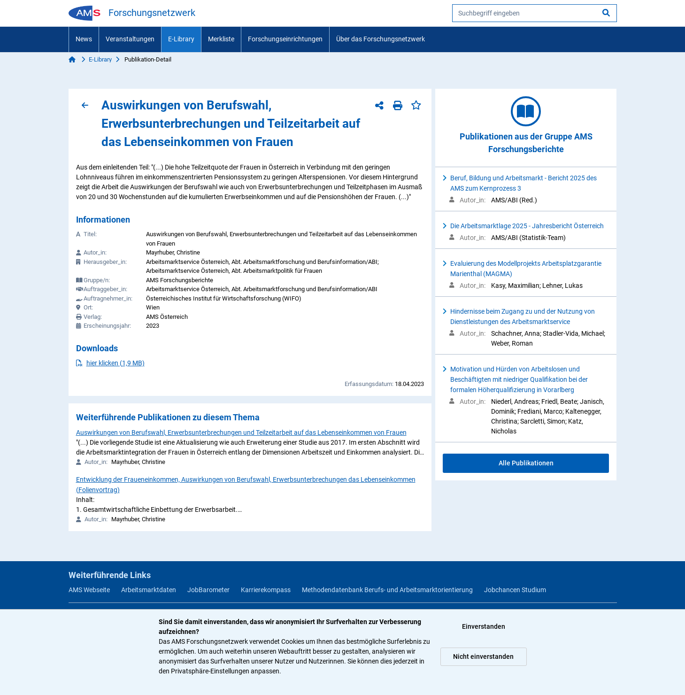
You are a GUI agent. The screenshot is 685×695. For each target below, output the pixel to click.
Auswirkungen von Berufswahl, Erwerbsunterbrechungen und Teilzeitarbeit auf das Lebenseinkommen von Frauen (241, 432)
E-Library (181, 39)
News (84, 39)
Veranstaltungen (130, 39)
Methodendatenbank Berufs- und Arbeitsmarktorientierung (387, 590)
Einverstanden (483, 626)
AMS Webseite (89, 590)
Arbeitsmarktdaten (148, 590)
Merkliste (221, 39)
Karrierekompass (266, 590)
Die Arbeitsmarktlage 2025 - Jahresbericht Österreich (527, 226)
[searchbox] (534, 13)
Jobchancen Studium (515, 590)
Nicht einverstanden (483, 656)
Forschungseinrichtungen (285, 39)
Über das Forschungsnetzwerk (380, 39)
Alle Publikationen (526, 463)
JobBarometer (208, 590)
